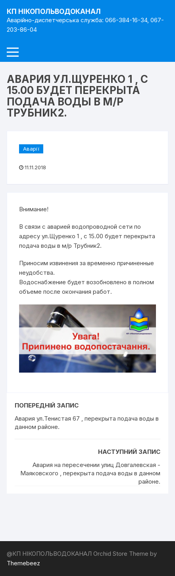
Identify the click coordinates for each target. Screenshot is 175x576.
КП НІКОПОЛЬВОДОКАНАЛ (54, 11)
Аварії (31, 148)
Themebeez (23, 563)
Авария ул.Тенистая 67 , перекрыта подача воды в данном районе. (87, 423)
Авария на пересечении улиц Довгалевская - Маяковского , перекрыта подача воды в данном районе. (90, 473)
